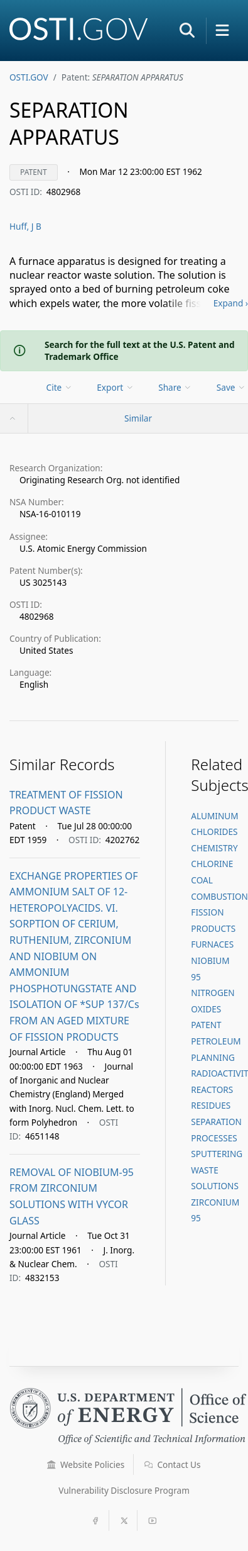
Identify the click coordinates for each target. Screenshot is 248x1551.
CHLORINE (212, 864)
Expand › (230, 303)
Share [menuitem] (175, 387)
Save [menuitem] (231, 387)
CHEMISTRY (214, 848)
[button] (187, 30)
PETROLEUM (215, 1041)
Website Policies (85, 1464)
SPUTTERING (216, 1154)
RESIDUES (210, 1105)
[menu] (60, 387)
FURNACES (212, 944)
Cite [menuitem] (59, 387)
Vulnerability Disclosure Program (124, 1490)
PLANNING (213, 1057)
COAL (201, 880)
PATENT (206, 1025)
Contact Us (172, 1464)
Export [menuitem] (115, 387)
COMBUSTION (219, 896)
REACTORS (212, 1089)
